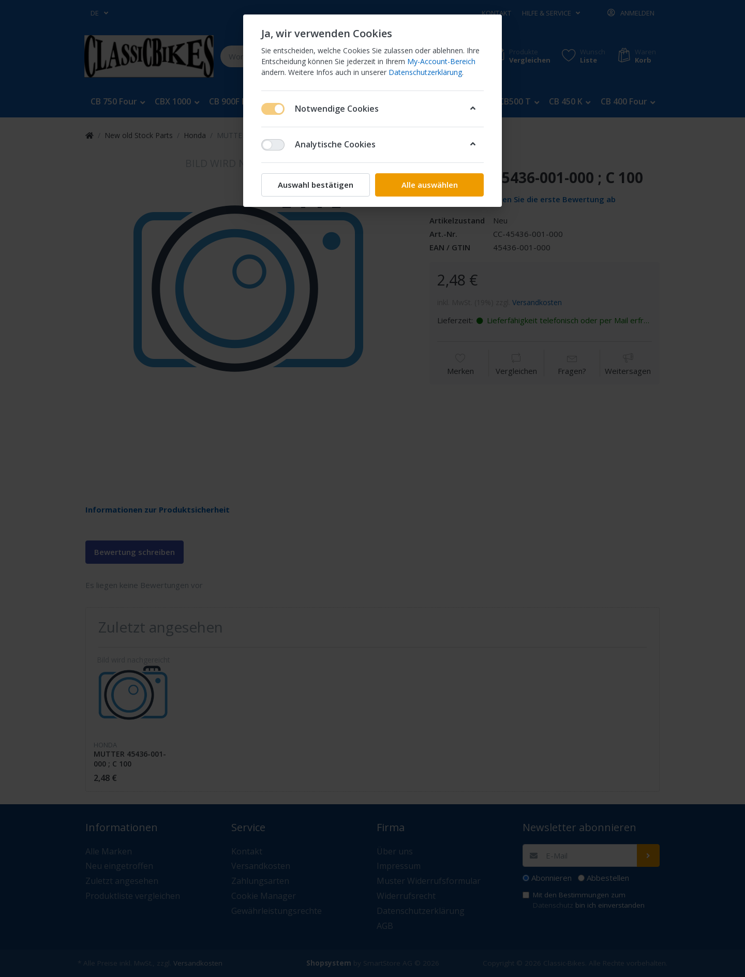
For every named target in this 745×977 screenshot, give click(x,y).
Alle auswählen (429, 184)
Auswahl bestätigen (315, 184)
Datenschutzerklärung (425, 72)
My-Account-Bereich (441, 61)
